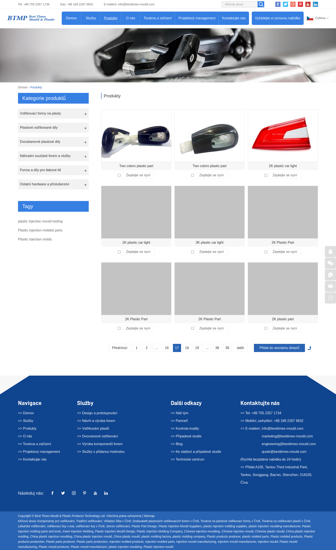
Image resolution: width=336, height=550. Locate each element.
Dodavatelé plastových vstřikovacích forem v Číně (166, 521)
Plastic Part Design (144, 526)
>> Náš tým (179, 413)
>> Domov (26, 413)
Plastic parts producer (60, 541)
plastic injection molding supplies (225, 526)
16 (167, 348)
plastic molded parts (255, 536)
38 (217, 348)
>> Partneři (179, 421)
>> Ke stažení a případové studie (196, 451)
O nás (130, 18)
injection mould (268, 541)
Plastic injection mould (158, 546)
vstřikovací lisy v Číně (90, 526)
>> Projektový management (39, 451)
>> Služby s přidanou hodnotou (101, 451)
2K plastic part (283, 319)
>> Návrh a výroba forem (96, 421)
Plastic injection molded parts (40, 230)
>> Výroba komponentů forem (100, 444)
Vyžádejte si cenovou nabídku (277, 18)
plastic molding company (188, 536)
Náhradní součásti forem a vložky (45, 156)
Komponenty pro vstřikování (56, 521)
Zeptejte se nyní (138, 175)
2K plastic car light (283, 166)
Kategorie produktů (44, 98)
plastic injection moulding (125, 546)
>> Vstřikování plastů (93, 428)
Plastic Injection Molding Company (159, 531)
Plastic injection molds (35, 239)
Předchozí (120, 348)
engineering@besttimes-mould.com (289, 444)
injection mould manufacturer (237, 541)
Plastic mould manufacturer (89, 546)
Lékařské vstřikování (31, 526)
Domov (71, 18)
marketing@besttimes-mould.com (287, 436)
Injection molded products (126, 541)
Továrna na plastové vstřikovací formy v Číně (230, 521)
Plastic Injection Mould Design (115, 531)
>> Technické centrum (187, 459)
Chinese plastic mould (269, 531)
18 (187, 348)
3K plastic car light (210, 242)
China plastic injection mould (93, 536)
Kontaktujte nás (234, 18)
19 (197, 348)
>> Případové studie (186, 436)
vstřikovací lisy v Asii (60, 526)
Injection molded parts (160, 541)
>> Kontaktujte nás (32, 459)
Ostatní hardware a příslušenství (44, 184)
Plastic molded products (286, 536)
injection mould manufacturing (196, 541)
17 (177, 348)
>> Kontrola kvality (185, 428)
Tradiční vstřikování (89, 521)
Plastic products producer (223, 536)
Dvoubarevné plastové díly (40, 142)
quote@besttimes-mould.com (284, 451)
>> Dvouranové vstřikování (97, 436)
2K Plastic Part (283, 242)
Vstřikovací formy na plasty (40, 113)
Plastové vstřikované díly (39, 127)
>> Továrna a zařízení (34, 444)
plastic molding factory (156, 536)
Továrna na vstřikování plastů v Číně (286, 521)
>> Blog (177, 444)
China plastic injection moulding (51, 536)
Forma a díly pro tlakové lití (40, 170)
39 (227, 348)
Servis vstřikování (118, 526)
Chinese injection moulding (202, 531)
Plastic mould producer (54, 546)
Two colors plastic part (136, 166)
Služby (91, 18)
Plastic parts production (92, 541)
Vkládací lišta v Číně (117, 521)
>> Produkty (27, 428)
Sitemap (149, 516)
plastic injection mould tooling (40, 221)
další (240, 348)
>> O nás (25, 436)
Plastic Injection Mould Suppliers (180, 526)
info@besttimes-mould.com (136, 4)
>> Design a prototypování (97, 413)
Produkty (110, 18)
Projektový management (197, 18)
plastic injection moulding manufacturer (274, 526)
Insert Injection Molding (78, 531)
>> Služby (25, 421)
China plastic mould (127, 536)
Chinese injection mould (238, 531)
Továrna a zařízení (158, 18)
